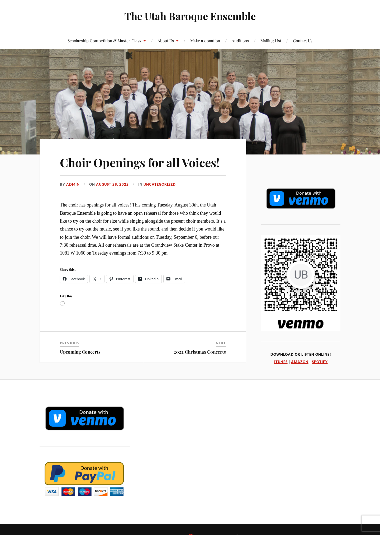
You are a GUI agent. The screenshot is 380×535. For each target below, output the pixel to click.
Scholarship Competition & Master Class (104, 40)
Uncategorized (160, 184)
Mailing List (270, 40)
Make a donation (205, 40)
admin (73, 184)
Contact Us (302, 40)
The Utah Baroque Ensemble (190, 16)
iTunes (281, 362)
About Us (166, 40)
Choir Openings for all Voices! (140, 162)
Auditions (240, 40)
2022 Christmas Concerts (200, 352)
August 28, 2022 (112, 184)
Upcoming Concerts (80, 352)
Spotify (320, 362)
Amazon (299, 362)
